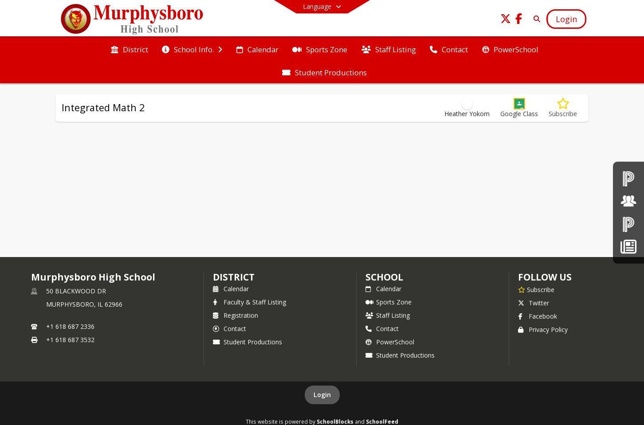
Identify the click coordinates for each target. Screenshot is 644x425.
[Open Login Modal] (566, 19)
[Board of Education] (628, 201)
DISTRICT (234, 277)
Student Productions (247, 342)
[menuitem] (129, 48)
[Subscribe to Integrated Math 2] (562, 108)
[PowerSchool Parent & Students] (628, 224)
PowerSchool (389, 342)
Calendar (231, 289)
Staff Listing (387, 315)
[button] (519, 108)
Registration (235, 315)
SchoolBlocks (335, 421)
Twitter (533, 303)
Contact (229, 328)
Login (322, 394)
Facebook (537, 316)
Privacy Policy (543, 329)
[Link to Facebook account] (519, 20)
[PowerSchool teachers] (628, 178)
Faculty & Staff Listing (249, 302)
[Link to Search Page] (535, 19)
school (384, 277)
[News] (628, 246)
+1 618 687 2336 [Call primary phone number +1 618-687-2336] (70, 326)
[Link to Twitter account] (505, 20)
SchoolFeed (382, 421)
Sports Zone (388, 302)
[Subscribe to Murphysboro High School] (536, 289)
